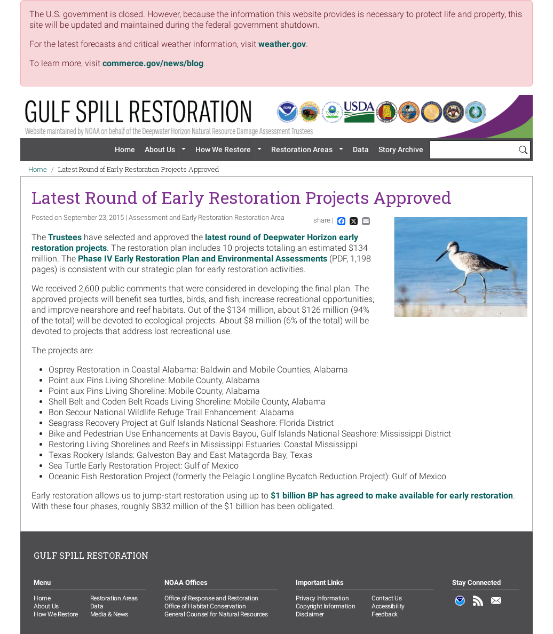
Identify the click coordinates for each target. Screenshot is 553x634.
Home (125, 149)
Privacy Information (322, 598)
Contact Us (386, 598)
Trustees (66, 237)
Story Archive (400, 149)
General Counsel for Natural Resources (215, 614)
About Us (160, 149)
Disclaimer (310, 614)
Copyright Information (326, 606)
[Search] (523, 149)
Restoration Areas (302, 149)
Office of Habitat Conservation (205, 606)
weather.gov (282, 44)
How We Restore (223, 149)
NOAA (460, 606)
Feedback (385, 614)
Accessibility (388, 606)
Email (496, 606)
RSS (478, 606)
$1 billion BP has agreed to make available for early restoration (392, 495)
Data (361, 149)
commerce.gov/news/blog (152, 63)
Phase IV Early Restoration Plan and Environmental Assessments (202, 258)
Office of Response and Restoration (211, 598)
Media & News (109, 614)
